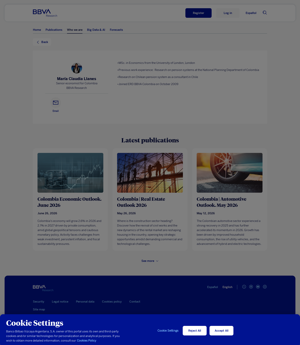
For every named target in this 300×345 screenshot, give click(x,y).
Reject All (194, 332)
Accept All (222, 332)
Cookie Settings (168, 332)
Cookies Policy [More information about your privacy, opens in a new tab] (86, 342)
